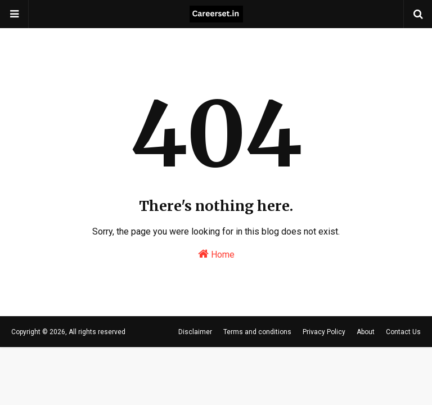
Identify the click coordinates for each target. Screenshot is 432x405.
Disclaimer (195, 332)
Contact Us (403, 332)
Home (216, 254)
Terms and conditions (257, 332)
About (366, 332)
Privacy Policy (324, 332)
